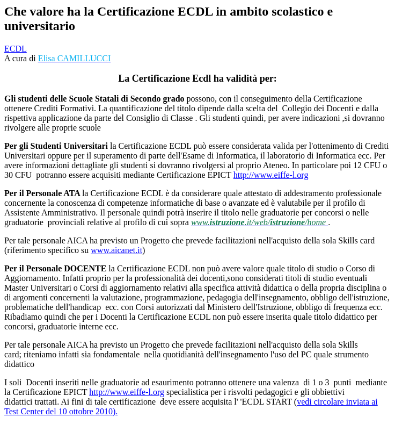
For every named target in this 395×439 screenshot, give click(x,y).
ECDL (15, 48)
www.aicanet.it (116, 250)
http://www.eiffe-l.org (271, 174)
